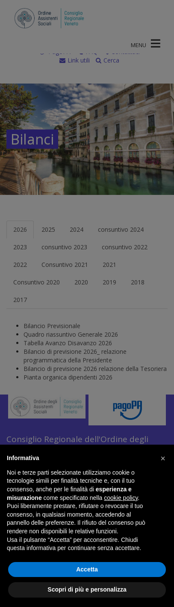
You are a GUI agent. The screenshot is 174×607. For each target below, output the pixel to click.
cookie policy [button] (121, 497)
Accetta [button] (87, 569)
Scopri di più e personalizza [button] (86, 589)
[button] (163, 458)
